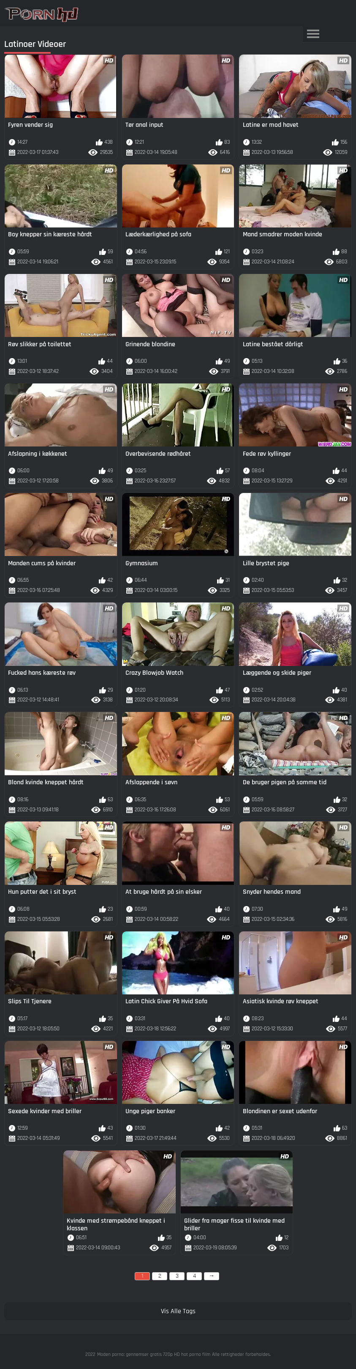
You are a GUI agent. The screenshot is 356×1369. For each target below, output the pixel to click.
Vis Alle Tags (178, 1311)
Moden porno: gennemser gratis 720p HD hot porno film (153, 1354)
